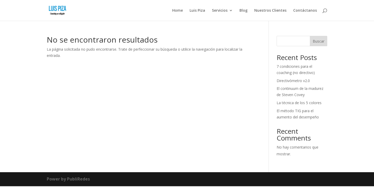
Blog (243, 11)
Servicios (220, 11)
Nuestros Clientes (270, 11)
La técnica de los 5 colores (299, 102)
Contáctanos (305, 11)
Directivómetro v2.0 (293, 80)
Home (177, 11)
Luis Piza (197, 11)
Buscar (318, 41)
